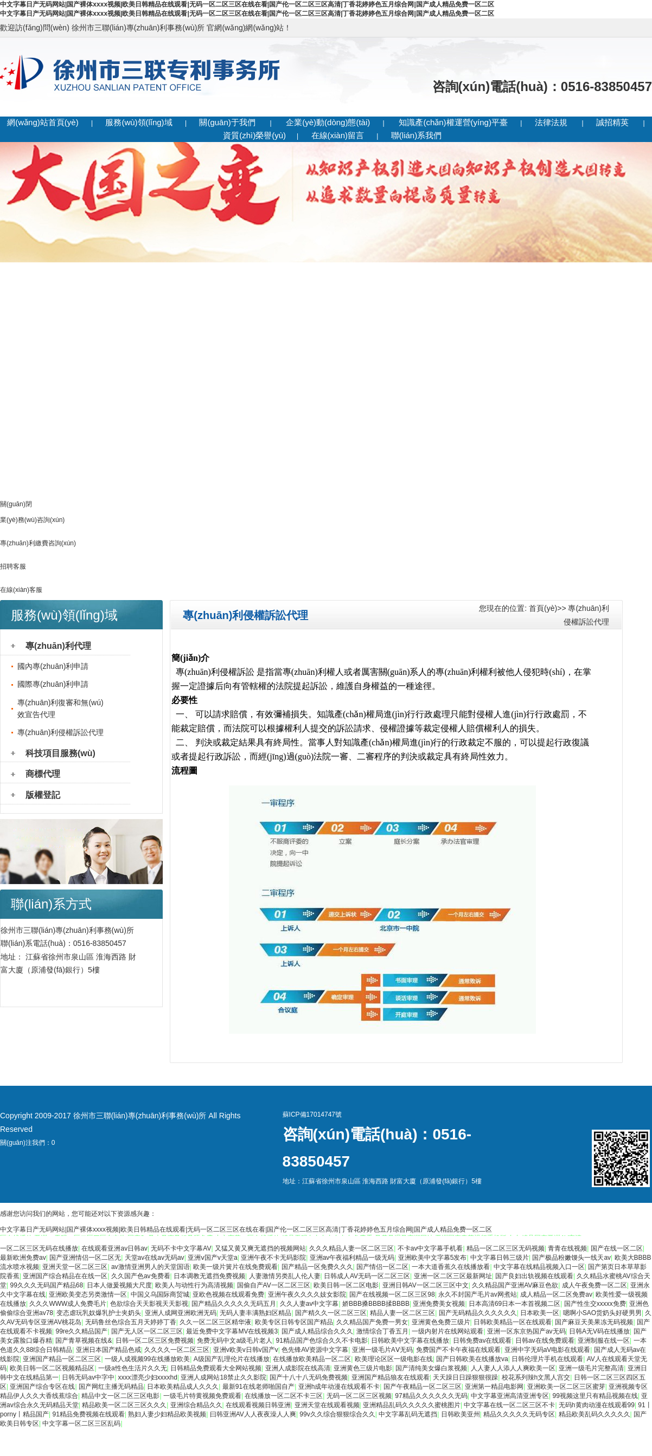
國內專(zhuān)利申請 (52, 666)
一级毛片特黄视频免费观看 (202, 1396)
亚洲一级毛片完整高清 (591, 1368)
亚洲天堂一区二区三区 (74, 1267)
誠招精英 (612, 122)
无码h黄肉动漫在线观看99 (597, 1405)
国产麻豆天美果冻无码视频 (594, 1322)
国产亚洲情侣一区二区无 (85, 1257)
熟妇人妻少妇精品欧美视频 (167, 1414)
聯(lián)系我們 (416, 135)
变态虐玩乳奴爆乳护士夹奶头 (98, 1313)
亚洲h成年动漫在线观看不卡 (339, 1386)
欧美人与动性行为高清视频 (194, 1285)
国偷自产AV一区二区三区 (273, 1285)
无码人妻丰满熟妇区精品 (255, 1313)
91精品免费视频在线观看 (88, 1414)
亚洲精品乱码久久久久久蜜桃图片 (412, 1405)
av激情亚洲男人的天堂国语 (150, 1267)
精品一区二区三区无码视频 (505, 1248)
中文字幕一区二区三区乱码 (81, 1423)
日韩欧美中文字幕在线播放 (410, 1340)
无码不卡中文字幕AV (181, 1248)
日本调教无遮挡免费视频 (209, 1276)
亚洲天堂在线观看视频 (327, 1405)
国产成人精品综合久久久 (317, 1331)
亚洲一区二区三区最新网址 (453, 1276)
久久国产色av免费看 (140, 1276)
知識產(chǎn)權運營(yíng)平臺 (453, 122)
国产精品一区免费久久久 (317, 1267)
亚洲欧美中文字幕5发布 (432, 1257)
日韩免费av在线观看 (482, 1340)
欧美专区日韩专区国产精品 (294, 1322)
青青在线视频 (567, 1248)
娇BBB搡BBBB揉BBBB (376, 1303)
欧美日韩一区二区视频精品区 (52, 1368)
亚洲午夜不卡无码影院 (273, 1257)
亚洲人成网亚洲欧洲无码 (180, 1313)
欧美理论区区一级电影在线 (394, 1359)
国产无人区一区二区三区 (147, 1331)
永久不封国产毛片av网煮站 (477, 1294)
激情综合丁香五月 (382, 1331)
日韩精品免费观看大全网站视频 (215, 1368)
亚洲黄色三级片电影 (363, 1368)
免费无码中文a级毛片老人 (234, 1340)
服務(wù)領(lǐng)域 (138, 122)
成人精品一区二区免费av (556, 1294)
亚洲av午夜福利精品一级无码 (352, 1257)
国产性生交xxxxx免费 (595, 1303)
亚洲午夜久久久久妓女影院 (307, 1294)
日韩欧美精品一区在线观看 (513, 1322)
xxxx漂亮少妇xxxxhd (147, 1377)
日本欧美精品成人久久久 (183, 1386)
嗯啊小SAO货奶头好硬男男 (602, 1313)
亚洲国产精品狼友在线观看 (390, 1377)
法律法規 (551, 122)
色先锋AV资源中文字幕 (315, 1350)
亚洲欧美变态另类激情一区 (88, 1294)
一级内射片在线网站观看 (447, 1331)
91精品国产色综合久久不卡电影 (322, 1340)
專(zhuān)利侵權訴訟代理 (60, 732)
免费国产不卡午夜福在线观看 (458, 1350)
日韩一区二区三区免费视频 (155, 1340)
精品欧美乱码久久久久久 (594, 1414)
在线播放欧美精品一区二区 (312, 1359)
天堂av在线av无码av (154, 1257)
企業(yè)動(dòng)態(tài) (328, 122)
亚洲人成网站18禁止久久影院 (223, 1377)
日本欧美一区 (539, 1313)
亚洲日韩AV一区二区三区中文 (425, 1285)
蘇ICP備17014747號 (312, 1114)
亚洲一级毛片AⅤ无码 (382, 1350)
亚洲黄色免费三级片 (441, 1322)
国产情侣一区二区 (382, 1267)
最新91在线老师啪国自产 (258, 1386)
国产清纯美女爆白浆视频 (431, 1368)
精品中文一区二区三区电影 (120, 1396)
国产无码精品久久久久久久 (478, 1313)
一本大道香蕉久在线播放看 (451, 1267)
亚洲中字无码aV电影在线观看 (547, 1350)
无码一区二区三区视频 (359, 1396)
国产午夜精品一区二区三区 (422, 1386)
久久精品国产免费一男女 (372, 1322)
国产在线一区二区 (617, 1248)
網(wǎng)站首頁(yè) (42, 122)
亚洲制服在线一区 (604, 1340)
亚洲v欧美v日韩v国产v (245, 1350)
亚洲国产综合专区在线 (42, 1386)
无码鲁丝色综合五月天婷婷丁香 (130, 1322)
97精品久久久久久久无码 (431, 1396)
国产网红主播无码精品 (111, 1386)
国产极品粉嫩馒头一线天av (571, 1257)
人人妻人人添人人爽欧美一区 (513, 1368)
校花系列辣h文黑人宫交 (536, 1377)
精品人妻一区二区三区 (402, 1313)
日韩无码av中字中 (88, 1377)
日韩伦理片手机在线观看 (547, 1359)
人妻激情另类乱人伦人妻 (285, 1276)
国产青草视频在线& (83, 1340)
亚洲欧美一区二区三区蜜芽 (566, 1386)
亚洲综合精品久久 (196, 1405)
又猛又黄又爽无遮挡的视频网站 (260, 1248)
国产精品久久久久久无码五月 (233, 1303)
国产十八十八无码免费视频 (309, 1377)
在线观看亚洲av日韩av (114, 1248)
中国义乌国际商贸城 (160, 1294)
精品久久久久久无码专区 (519, 1414)
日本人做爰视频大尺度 (119, 1285)
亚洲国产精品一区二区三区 (62, 1359)
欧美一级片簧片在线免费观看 (235, 1267)
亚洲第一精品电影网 (494, 1386)
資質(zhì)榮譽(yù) (254, 135)
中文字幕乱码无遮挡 (408, 1414)
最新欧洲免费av (23, 1257)
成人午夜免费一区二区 (594, 1285)
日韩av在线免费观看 (544, 1340)
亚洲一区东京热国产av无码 (526, 1331)
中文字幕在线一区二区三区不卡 (509, 1405)
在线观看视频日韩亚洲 (258, 1405)
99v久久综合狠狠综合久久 (337, 1414)
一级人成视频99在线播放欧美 (147, 1359)
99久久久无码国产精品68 (46, 1285)
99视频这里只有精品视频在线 (595, 1396)
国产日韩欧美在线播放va (472, 1359)
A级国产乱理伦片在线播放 (232, 1359)
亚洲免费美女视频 (439, 1303)
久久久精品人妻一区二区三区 (351, 1248)
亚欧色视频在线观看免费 (228, 1294)
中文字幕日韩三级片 (499, 1257)
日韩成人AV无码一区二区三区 (367, 1276)
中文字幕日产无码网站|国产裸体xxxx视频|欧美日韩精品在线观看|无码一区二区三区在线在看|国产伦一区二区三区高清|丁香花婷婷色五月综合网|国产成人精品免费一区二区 (247, 4)
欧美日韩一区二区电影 (346, 1285)
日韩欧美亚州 (460, 1414)
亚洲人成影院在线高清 (297, 1368)
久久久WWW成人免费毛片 (67, 1303)
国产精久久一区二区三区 (331, 1313)
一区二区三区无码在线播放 (39, 1248)
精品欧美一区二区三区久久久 (124, 1405)
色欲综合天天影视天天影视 (149, 1303)
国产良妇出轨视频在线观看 (534, 1276)
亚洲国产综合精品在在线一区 (65, 1276)
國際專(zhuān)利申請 (52, 684)
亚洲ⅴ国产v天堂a (213, 1257)
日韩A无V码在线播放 (599, 1331)
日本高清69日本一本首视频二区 (514, 1303)
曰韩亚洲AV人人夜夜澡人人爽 (253, 1414)
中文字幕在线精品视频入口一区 (539, 1267)
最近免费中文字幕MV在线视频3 (232, 1331)
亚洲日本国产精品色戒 (108, 1350)
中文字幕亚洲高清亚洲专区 (510, 1396)
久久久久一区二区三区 (176, 1350)
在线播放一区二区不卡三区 (284, 1396)
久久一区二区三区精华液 (215, 1322)
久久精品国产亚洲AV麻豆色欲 (515, 1285)
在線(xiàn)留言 (338, 135)
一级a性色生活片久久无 (132, 1368)
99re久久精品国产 (81, 1331)
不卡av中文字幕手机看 (430, 1248)
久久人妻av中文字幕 (309, 1303)
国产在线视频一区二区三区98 (391, 1294)
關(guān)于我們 (227, 122)
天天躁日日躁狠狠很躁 (465, 1377)
